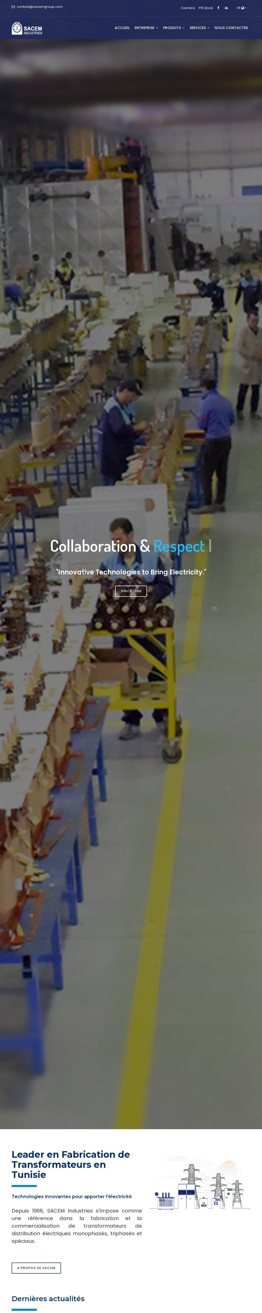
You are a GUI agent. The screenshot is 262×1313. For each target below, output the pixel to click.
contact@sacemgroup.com (40, 6)
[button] (241, 8)
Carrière (188, 8)
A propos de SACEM (36, 1268)
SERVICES (200, 27)
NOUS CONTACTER (231, 27)
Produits (174, 27)
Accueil (122, 27)
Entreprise (146, 27)
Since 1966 (131, 591)
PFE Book (206, 8)
